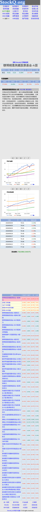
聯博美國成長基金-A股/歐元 (10, 313)
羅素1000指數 (6, 310)
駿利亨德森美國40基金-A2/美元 (11, 359)
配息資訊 (28, 89)
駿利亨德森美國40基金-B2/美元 (11, 361)
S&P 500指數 (6, 305)
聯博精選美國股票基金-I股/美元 (11, 347)
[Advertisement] (20, 40)
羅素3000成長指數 (8, 307)
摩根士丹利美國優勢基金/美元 (11, 419)
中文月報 (22, 89)
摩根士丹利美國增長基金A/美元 (11, 422)
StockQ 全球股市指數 (13, 510)
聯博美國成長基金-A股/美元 (10, 339)
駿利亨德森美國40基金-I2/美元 (11, 373)
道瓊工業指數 (6, 302)
